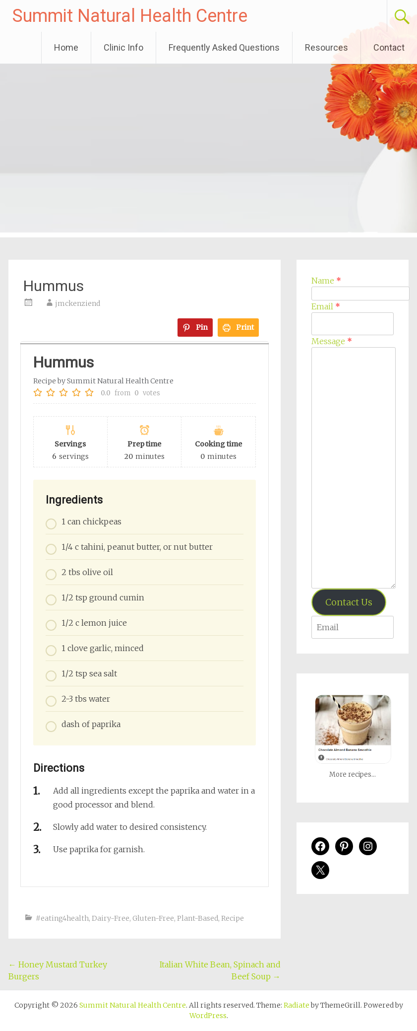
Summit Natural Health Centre (129, 15)
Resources (326, 47)
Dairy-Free (110, 918)
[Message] (353, 468)
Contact (389, 47)
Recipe (232, 918)
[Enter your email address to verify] (352, 627)
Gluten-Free (153, 918)
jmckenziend (77, 303)
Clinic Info (123, 47)
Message (331, 341)
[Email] (352, 323)
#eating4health (62, 918)
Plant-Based (197, 918)
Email (325, 306)
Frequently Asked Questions (224, 47)
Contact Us (348, 602)
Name (326, 281)
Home (66, 47)
